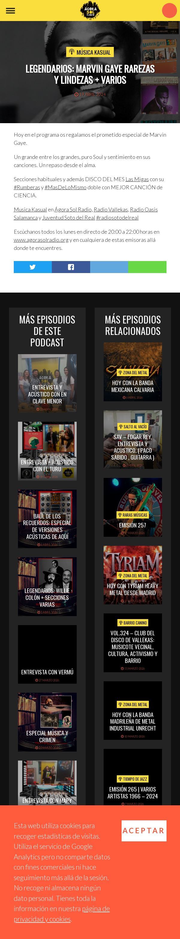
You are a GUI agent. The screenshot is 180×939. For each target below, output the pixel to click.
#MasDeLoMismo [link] (66, 187)
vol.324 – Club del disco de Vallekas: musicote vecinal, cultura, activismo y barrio (133, 646)
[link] (137, 179)
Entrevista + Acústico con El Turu (47, 465)
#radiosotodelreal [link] (117, 217)
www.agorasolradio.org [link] (41, 239)
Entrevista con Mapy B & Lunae (47, 803)
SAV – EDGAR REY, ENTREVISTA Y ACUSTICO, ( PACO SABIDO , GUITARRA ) (132, 446)
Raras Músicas (132, 515)
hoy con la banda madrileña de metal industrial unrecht (133, 721)
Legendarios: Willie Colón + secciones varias (47, 597)
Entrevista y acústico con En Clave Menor (47, 394)
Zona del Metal (132, 372)
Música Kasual (94, 52)
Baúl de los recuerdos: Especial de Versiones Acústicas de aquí (47, 526)
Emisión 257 (132, 525)
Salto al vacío (133, 427)
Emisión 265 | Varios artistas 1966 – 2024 (133, 792)
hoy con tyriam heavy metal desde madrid (132, 589)
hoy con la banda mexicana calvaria (132, 386)
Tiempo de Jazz (132, 779)
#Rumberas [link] (27, 187)
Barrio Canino (133, 623)
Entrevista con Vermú (47, 671)
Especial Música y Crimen (47, 736)
